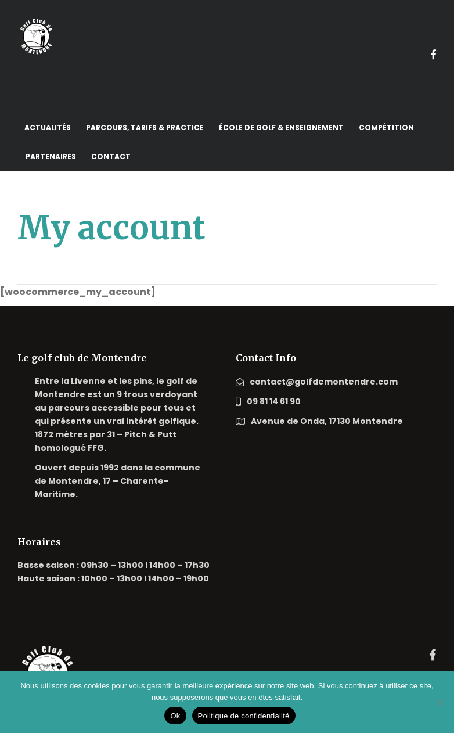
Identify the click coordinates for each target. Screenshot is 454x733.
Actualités (47, 127)
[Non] (439, 702)
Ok (175, 716)
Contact (111, 156)
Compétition (386, 127)
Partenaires (51, 156)
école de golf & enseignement (281, 127)
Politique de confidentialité (244, 716)
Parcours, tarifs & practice (145, 127)
